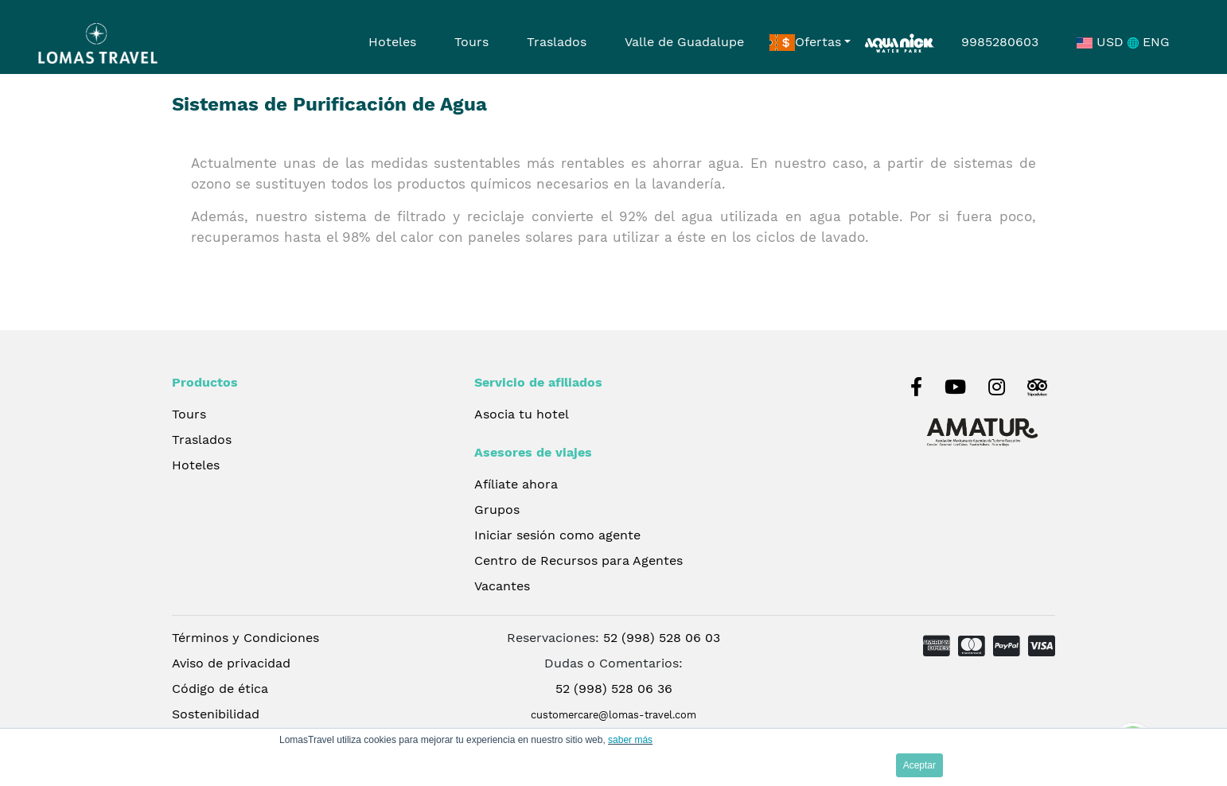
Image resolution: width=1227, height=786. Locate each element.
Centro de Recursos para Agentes (578, 560)
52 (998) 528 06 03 (661, 637)
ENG (1149, 41)
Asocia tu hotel (521, 414)
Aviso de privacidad (231, 663)
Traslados (556, 41)
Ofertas (805, 43)
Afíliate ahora (516, 484)
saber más (630, 739)
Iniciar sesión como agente (557, 535)
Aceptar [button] (919, 765)
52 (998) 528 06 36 (613, 688)
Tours (471, 41)
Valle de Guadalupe (684, 41)
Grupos (497, 509)
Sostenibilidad (215, 714)
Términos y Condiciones (245, 637)
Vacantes (502, 585)
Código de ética (220, 688)
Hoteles (392, 41)
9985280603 (999, 41)
